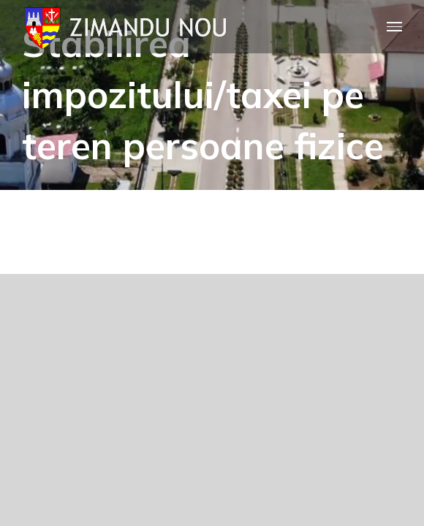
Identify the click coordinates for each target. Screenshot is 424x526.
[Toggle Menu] (394, 26)
